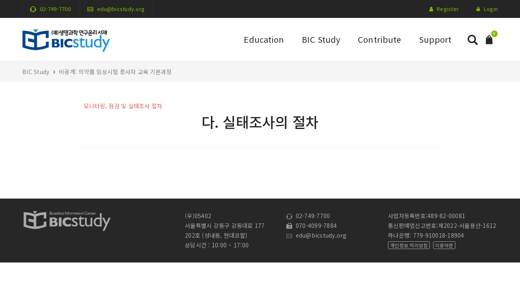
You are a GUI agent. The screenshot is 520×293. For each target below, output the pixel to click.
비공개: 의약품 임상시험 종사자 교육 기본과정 (115, 72)
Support (435, 39)
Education (264, 39)
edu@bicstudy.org (121, 9)
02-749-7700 (55, 9)
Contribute (379, 39)
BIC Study (321, 39)
